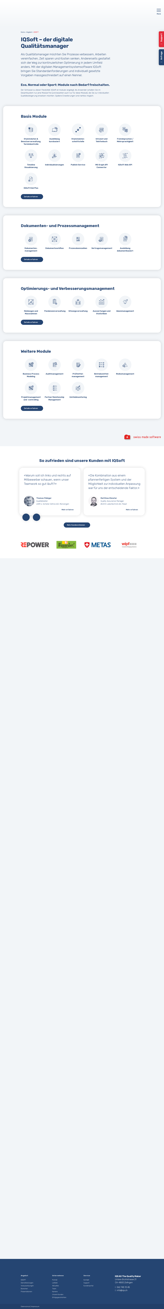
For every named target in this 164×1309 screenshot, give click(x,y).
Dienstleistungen (27, 1283)
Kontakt (86, 1280)
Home (23, 32)
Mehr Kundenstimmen (76, 1226)
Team (54, 1289)
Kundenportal (88, 1286)
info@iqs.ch (121, 1290)
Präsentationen (26, 1292)
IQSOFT (36, 32)
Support (86, 1283)
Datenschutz (25, 1306)
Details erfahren (31, 197)
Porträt (54, 1280)
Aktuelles (55, 1286)
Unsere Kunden (57, 1294)
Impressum (35, 1306)
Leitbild (54, 1283)
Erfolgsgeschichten (59, 1297)
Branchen (24, 1289)
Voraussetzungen (27, 1286)
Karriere (55, 1292)
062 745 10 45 (122, 1287)
